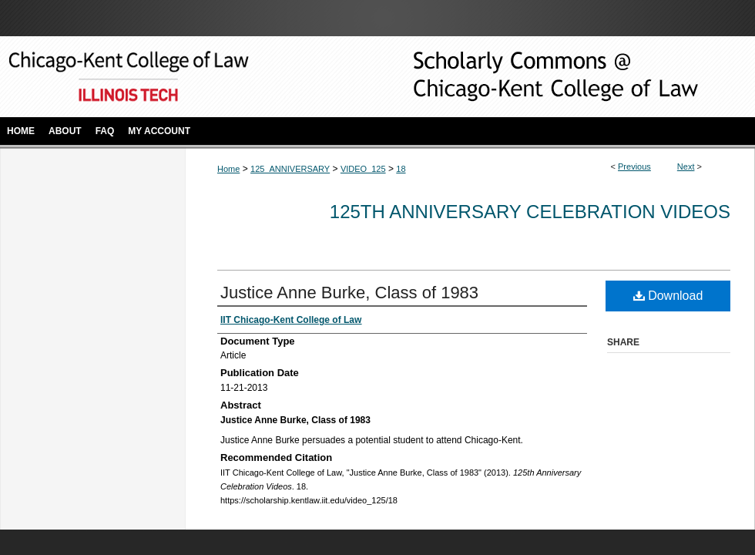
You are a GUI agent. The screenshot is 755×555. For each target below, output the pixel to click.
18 (400, 168)
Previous (634, 166)
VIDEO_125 (363, 168)
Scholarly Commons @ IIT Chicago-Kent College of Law (531, 76)
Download (668, 295)
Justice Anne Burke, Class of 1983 (349, 292)
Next (686, 166)
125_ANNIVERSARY (290, 168)
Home (228, 168)
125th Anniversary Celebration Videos (530, 211)
